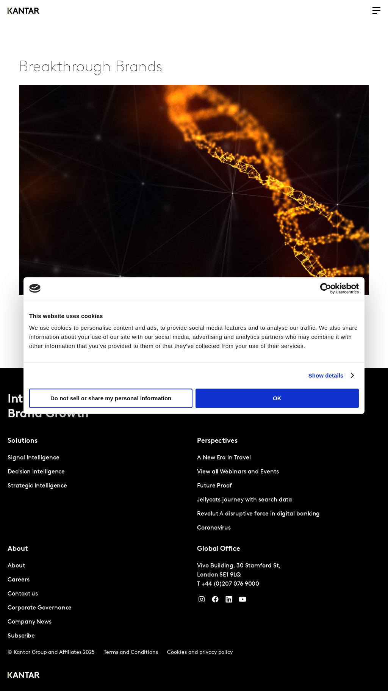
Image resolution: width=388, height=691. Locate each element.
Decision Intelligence (36, 472)
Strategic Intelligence (37, 486)
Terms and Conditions (131, 652)
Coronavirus (214, 528)
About (16, 566)
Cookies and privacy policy (200, 652)
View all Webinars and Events (238, 472)
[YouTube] (228, 601)
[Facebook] (215, 601)
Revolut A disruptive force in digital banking (258, 514)
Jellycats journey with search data (244, 500)
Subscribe (21, 636)
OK (277, 398)
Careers (18, 580)
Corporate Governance (40, 608)
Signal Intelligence (33, 458)
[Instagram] (201, 601)
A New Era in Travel (223, 458)
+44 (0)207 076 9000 (230, 584)
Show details (326, 375)
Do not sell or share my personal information (110, 398)
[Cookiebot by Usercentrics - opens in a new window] (326, 288)
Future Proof (214, 486)
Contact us (23, 594)
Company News (30, 622)
